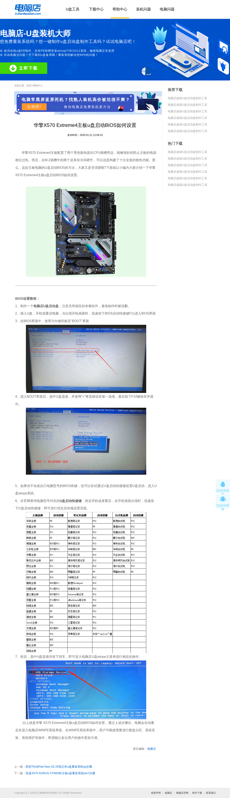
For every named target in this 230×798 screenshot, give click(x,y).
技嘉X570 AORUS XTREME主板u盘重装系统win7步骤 (60, 773)
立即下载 (23, 68)
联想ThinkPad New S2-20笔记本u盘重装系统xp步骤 (59, 766)
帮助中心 (120, 9)
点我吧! (34, 107)
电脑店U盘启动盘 (46, 306)
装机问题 (143, 9)
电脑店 (151, 748)
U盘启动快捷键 (71, 501)
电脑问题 (167, 9)
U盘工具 (73, 9)
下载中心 (96, 9)
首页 (28, 85)
